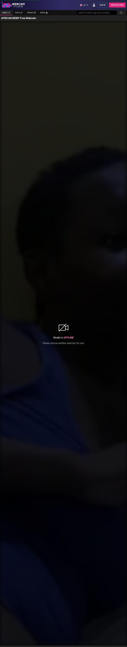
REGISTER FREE (117, 5)
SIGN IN (102, 5)
